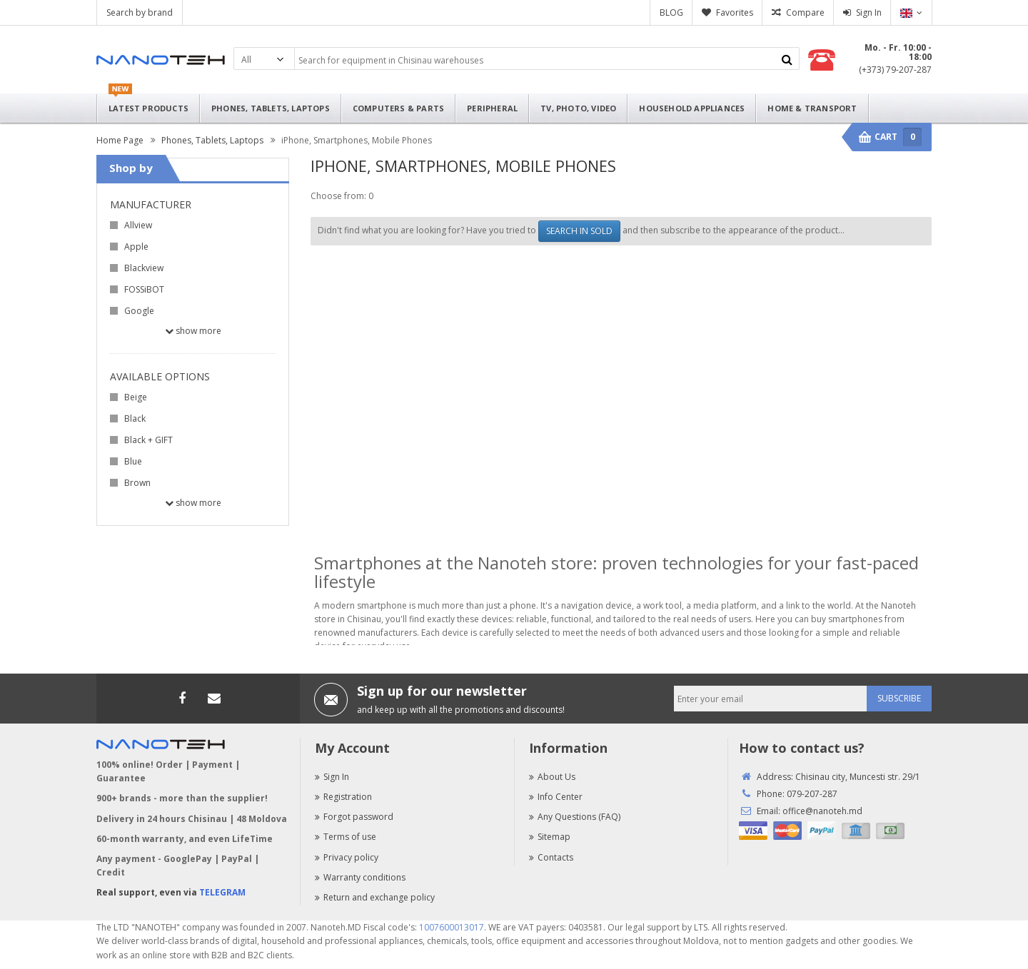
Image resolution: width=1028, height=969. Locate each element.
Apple (136, 246)
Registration (343, 797)
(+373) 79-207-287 (895, 70)
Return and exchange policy (375, 897)
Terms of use (345, 837)
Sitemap (549, 837)
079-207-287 (812, 794)
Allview (138, 225)
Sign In (869, 12)
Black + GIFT (148, 440)
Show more (193, 331)
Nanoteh (160, 60)
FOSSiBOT (144, 289)
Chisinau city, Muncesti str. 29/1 (857, 777)
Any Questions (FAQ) (574, 817)
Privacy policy (346, 857)
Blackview (143, 268)
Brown (137, 483)
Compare (805, 12)
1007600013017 (451, 927)
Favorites (734, 12)
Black (135, 418)
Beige (135, 397)
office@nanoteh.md (822, 811)
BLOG (671, 12)
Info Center (556, 797)
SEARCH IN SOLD (579, 231)
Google (139, 311)
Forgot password (354, 817)
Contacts (551, 857)
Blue (133, 461)
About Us (552, 777)
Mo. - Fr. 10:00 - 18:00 (898, 52)
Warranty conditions (360, 877)
